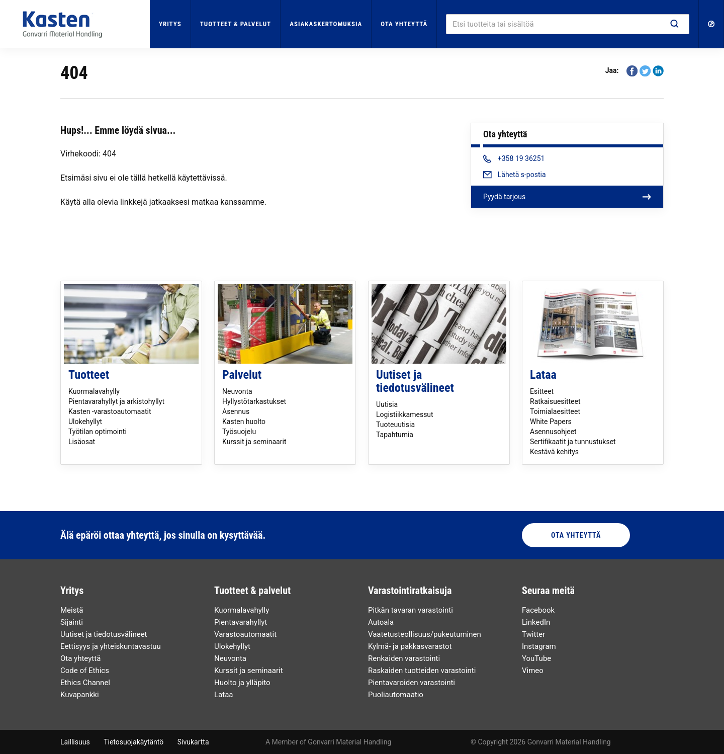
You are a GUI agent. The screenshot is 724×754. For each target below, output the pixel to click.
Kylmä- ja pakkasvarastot (409, 646)
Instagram (539, 646)
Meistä (71, 610)
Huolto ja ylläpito (242, 682)
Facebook (538, 610)
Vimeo (533, 670)
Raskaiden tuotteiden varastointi (422, 670)
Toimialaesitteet (555, 411)
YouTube (536, 658)
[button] (711, 24)
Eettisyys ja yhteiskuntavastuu (110, 646)
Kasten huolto (243, 421)
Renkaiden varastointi (404, 658)
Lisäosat (81, 442)
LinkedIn (536, 622)
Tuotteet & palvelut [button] (235, 24)
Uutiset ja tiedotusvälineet (415, 381)
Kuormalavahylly (94, 391)
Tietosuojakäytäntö (133, 742)
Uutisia (387, 404)
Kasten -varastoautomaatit (109, 411)
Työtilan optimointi (97, 432)
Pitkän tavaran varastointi (410, 610)
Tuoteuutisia (395, 425)
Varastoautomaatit (245, 634)
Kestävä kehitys (554, 452)
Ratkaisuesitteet (555, 401)
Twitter (533, 634)
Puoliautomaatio (395, 694)
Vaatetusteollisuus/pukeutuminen (424, 634)
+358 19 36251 (514, 158)
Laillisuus (75, 742)
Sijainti (71, 622)
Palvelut (241, 375)
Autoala (381, 622)
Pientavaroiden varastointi (411, 682)
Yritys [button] (170, 24)
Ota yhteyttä (404, 24)
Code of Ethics (84, 670)
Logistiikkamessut (404, 414)
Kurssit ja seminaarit (254, 442)
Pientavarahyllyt (240, 622)
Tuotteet (88, 375)
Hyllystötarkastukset (254, 401)
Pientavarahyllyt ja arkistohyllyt (116, 401)
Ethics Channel (85, 682)
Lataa (543, 375)
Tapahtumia (394, 435)
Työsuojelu (239, 432)
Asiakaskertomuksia (326, 24)
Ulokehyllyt (85, 421)
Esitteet (542, 391)
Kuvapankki (79, 694)
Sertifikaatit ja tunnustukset (573, 442)
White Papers (551, 421)
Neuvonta (237, 391)
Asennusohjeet (553, 432)
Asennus (235, 411)
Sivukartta (193, 742)
